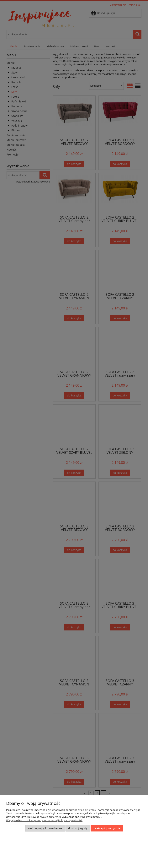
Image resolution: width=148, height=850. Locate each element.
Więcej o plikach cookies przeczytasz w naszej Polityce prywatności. (44, 820)
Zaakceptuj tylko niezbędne (45, 828)
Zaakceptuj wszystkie (106, 828)
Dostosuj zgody (77, 828)
